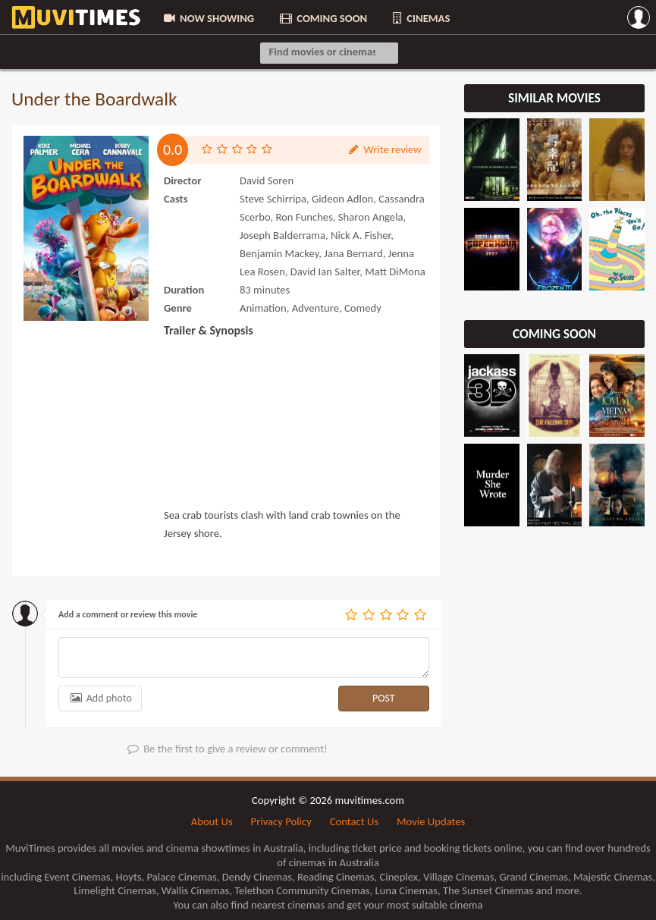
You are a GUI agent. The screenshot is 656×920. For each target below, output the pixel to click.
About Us (212, 821)
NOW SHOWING (208, 18)
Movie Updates (431, 821)
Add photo (100, 698)
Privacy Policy (281, 821)
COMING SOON (322, 18)
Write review (384, 149)
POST (383, 698)
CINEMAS (420, 18)
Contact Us (354, 821)
